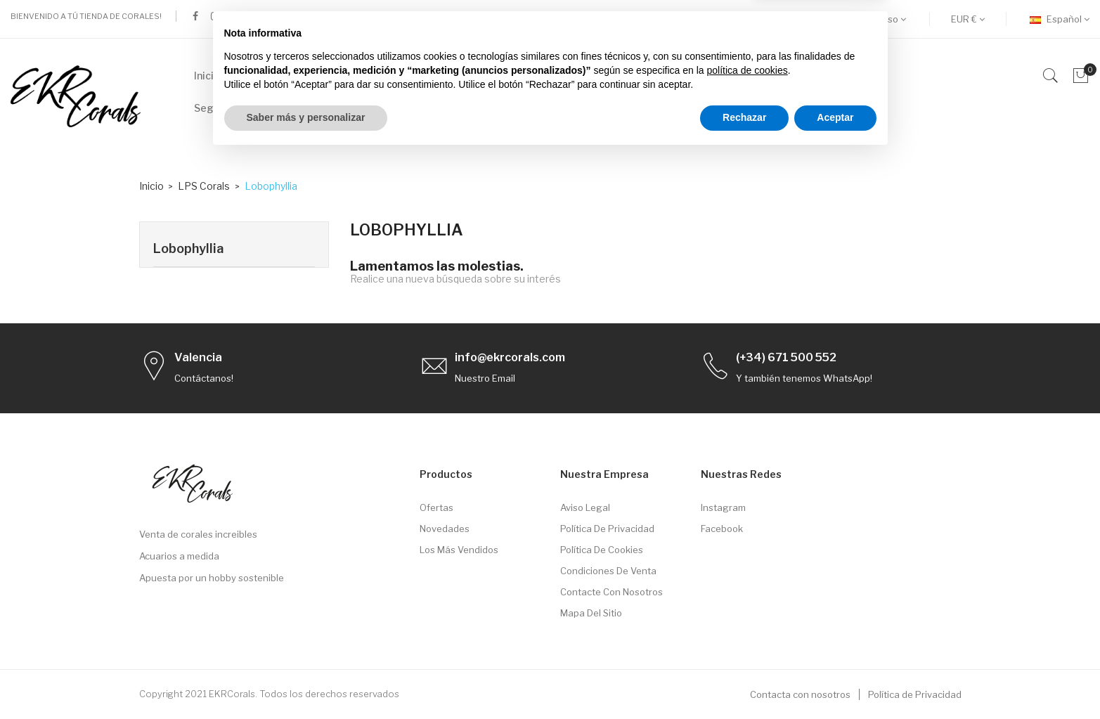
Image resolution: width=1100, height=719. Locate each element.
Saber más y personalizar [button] (306, 680)
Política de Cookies (601, 549)
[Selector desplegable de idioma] (1059, 19)
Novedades (445, 528)
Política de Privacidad (915, 694)
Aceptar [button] (835, 680)
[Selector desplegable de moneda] (968, 19)
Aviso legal (585, 507)
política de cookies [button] (747, 633)
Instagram (723, 507)
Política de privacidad (607, 528)
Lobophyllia (188, 248)
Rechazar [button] (744, 680)
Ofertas (436, 507)
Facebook (722, 528)
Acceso (886, 19)
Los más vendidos (459, 549)
